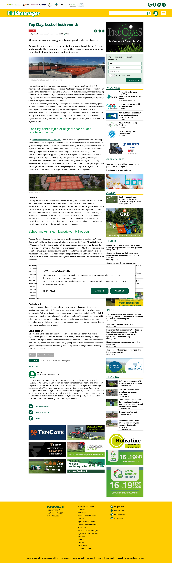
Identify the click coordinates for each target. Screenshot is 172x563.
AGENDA (111, 192)
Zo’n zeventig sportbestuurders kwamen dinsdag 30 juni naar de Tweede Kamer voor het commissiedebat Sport (124, 316)
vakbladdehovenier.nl (95, 558)
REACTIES (34, 366)
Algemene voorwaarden (87, 533)
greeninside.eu (131, 558)
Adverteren (82, 545)
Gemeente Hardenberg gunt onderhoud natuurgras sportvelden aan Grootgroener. (124, 246)
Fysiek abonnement (85, 506)
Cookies (80, 542)
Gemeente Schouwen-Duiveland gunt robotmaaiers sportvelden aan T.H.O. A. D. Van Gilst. (123, 255)
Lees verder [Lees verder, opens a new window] (59, 284)
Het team (81, 527)
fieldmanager (119, 518)
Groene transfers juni (128, 412)
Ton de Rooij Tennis (45, 355)
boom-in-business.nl (114, 558)
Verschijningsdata (84, 548)
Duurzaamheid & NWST (87, 515)
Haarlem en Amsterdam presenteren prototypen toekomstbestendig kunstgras (129, 423)
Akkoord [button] (119, 291)
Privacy (80, 539)
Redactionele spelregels (87, 530)
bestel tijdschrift (43, 412)
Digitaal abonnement (86, 521)
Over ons (81, 509)
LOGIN (34, 360)
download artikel (43, 406)
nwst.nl (142, 558)
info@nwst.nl (119, 506)
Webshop (81, 512)
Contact (80, 518)
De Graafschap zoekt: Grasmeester (128, 132)
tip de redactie (42, 418)
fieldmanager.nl (33, 558)
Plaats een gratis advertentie (118, 170)
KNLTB (62, 118)
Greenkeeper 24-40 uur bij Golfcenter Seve (129, 105)
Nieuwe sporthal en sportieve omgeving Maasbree (123, 343)
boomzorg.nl (78, 558)
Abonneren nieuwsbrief (87, 524)
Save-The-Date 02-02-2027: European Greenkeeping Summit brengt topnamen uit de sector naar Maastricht (131, 403)
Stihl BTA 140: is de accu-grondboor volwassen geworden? (129, 392)
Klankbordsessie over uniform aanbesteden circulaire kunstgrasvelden (130, 199)
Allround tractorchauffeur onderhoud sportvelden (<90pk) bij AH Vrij (130, 115)
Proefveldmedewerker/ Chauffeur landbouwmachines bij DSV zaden (130, 95)
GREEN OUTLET (115, 159)
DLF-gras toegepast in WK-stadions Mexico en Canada (130, 382)
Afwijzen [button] (99, 291)
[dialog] (86, 281)
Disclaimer (81, 536)
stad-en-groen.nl (64, 558)
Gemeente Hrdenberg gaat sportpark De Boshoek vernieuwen (123, 351)
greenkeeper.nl (48, 558)
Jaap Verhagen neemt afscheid (119, 324)
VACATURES (113, 87)
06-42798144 (119, 514)
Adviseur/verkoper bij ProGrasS (128, 124)
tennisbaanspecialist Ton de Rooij (46, 139)
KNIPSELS (111, 310)
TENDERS (111, 241)
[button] (49, 291)
